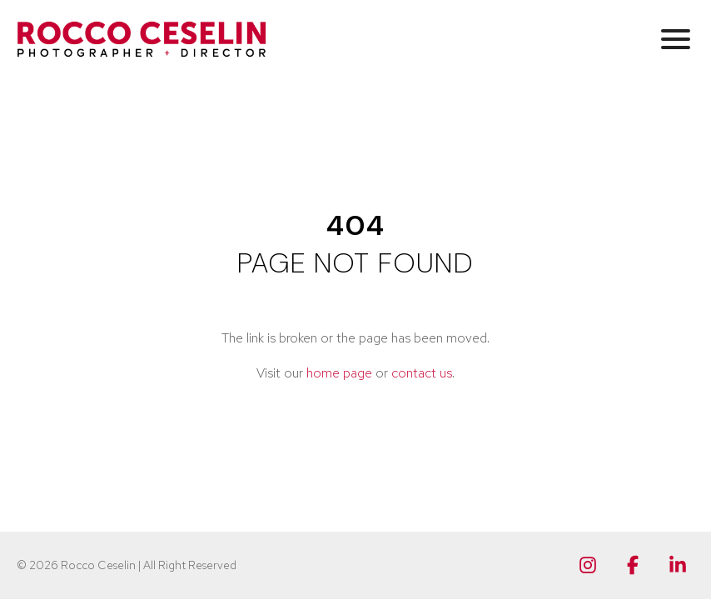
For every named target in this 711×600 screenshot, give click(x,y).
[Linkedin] (677, 565)
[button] (675, 38)
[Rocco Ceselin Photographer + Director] (141, 39)
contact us (421, 373)
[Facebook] (632, 565)
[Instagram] (587, 565)
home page (339, 373)
